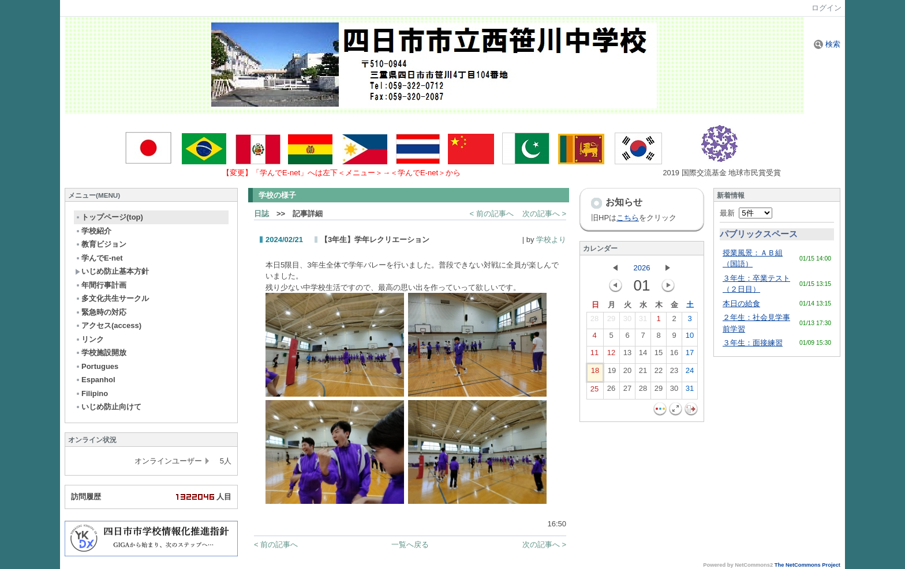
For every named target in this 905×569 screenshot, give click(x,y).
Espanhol (95, 379)
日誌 (261, 213)
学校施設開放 (100, 352)
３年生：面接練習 (753, 342)
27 (627, 391)
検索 (827, 44)
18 (595, 373)
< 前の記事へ (492, 213)
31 (643, 321)
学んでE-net (99, 258)
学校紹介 (93, 231)
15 (659, 355)
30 (627, 321)
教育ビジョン (100, 244)
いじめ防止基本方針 (112, 271)
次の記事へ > (544, 213)
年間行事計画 (100, 285)
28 (594, 321)
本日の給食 (741, 303)
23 (674, 373)
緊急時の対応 (100, 312)
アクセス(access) (108, 325)
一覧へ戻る (410, 544)
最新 (746, 213)
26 (611, 391)
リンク (89, 339)
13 (627, 355)
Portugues (96, 366)
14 (643, 355)
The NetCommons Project (807, 565)
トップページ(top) (109, 217)
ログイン (826, 7)
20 (627, 373)
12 (611, 355)
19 (612, 373)
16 (674, 355)
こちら (627, 217)
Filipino (91, 393)
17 (690, 355)
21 (643, 373)
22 (659, 373)
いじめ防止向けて (108, 406)
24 (690, 373)
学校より (551, 239)
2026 (642, 267)
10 (690, 338)
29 (611, 321)
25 (594, 391)
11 (594, 355)
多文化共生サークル (112, 298)
